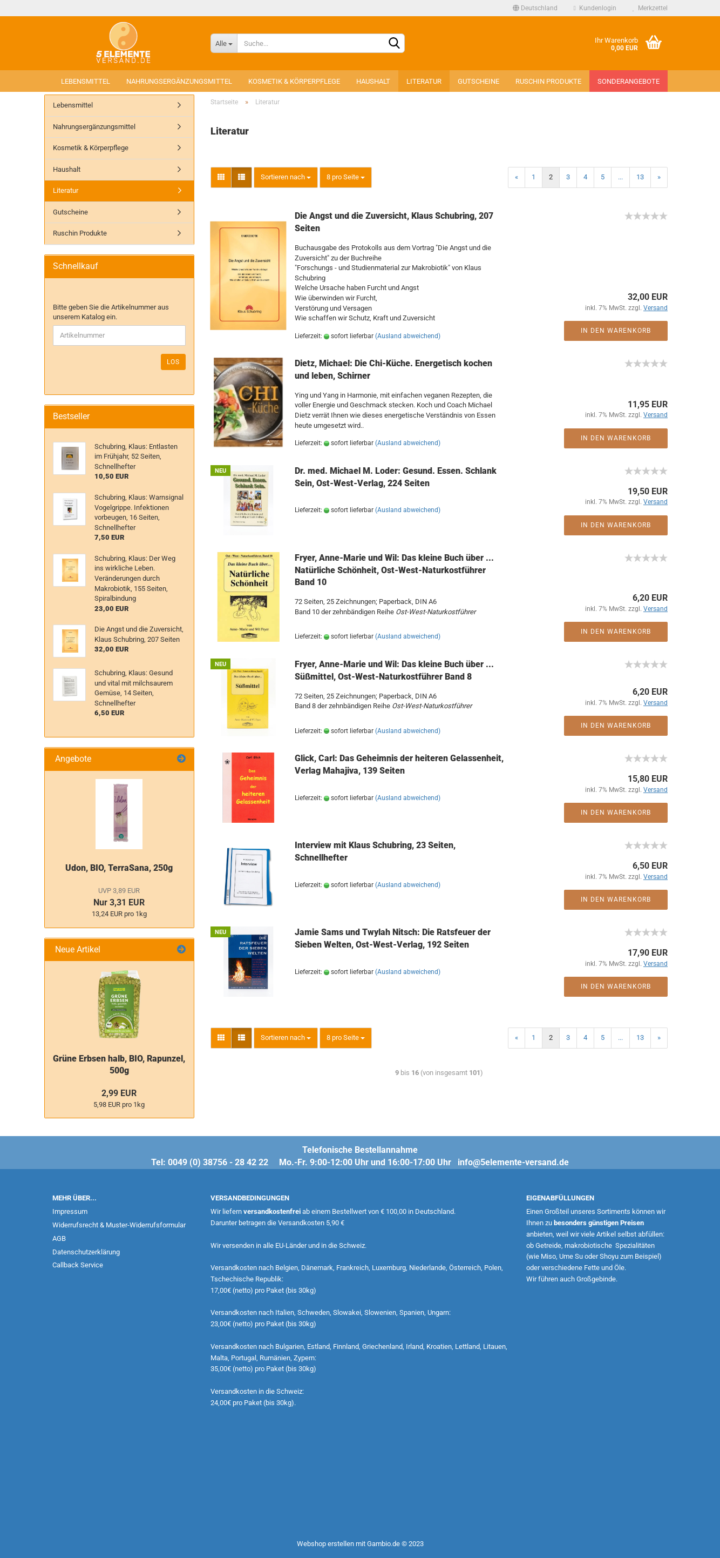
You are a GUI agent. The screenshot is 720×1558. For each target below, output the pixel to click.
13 (640, 177)
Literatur (423, 81)
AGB (59, 1238)
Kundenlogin (595, 8)
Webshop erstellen (325, 1544)
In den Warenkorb (616, 330)
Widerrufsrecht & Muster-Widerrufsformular (119, 1225)
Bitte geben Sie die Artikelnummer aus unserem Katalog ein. (111, 312)
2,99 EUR (119, 1093)
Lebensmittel (85, 81)
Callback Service (77, 1265)
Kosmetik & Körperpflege (294, 81)
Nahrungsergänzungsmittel (179, 81)
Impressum (69, 1211)
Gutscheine (478, 81)
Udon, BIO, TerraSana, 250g (119, 868)
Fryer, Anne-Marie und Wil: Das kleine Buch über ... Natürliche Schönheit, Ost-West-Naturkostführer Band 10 (394, 570)
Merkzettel (650, 8)
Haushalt (373, 81)
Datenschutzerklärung (86, 1252)
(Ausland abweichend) (407, 336)
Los (173, 362)
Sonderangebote (628, 81)
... (620, 177)
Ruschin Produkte (548, 81)
